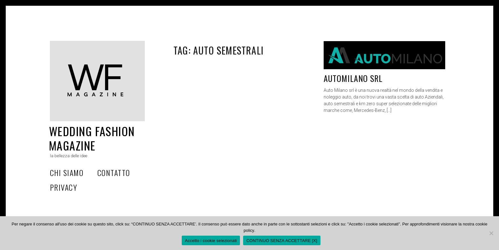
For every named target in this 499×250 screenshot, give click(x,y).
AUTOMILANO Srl (353, 78)
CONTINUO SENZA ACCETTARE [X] (281, 240)
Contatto (113, 172)
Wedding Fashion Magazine (92, 138)
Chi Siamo (66, 172)
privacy (63, 187)
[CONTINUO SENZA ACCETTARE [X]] (491, 233)
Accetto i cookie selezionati (211, 240)
